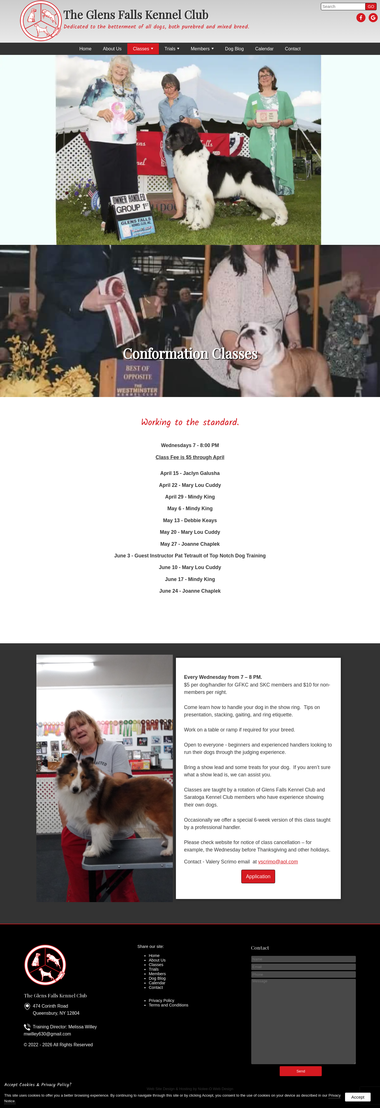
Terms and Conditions (168, 1005)
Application (258, 876)
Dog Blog (234, 48)
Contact (293, 48)
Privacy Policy (161, 1000)
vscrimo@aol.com (278, 862)
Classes (143, 48)
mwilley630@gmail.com (47, 1033)
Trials (172, 48)
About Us (112, 48)
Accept (357, 1097)
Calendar (264, 48)
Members (202, 48)
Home (85, 48)
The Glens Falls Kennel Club (55, 995)
